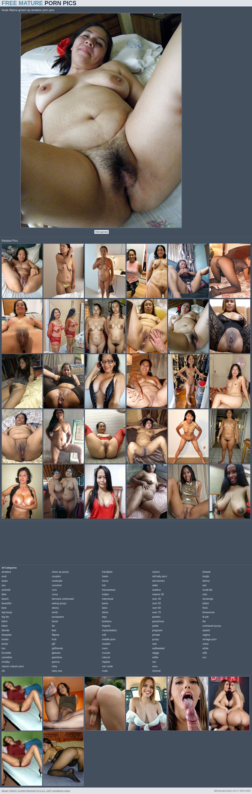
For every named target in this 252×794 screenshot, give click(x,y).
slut (205, 585)
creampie (57, 580)
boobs (5, 639)
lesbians (107, 621)
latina (105, 612)
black (5, 625)
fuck (54, 639)
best (4, 607)
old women (158, 580)
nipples (106, 661)
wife (205, 652)
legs (104, 616)
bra (3, 648)
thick (205, 607)
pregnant (157, 630)
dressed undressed (63, 598)
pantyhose (158, 621)
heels (105, 576)
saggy (155, 652)
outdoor (156, 589)
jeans (105, 603)
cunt (54, 589)
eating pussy (59, 603)
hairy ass (57, 670)
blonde (5, 630)
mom (105, 648)
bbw (4, 594)
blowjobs (7, 634)
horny (105, 580)
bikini (4, 621)
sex (154, 661)
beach (5, 598)
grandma (57, 657)
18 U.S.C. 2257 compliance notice (53, 791)
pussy (155, 639)
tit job (206, 616)
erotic (55, 612)
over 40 (156, 598)
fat (53, 625)
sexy (155, 666)
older (155, 585)
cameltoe (7, 657)
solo (205, 594)
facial (55, 621)
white (205, 648)
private (156, 634)
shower (207, 571)
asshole (6, 589)
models (106, 643)
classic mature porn (13, 666)
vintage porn (210, 639)
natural (106, 657)
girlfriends (57, 648)
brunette (6, 652)
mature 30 (158, 594)
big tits (5, 616)
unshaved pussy (212, 625)
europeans (58, 616)
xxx (204, 657)
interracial (107, 598)
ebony (55, 607)
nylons (156, 571)
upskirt (206, 630)
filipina (55, 634)
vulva (205, 643)
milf (104, 634)
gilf (53, 643)
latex (105, 607)
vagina (206, 634)
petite (155, 625)
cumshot (56, 585)
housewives (109, 589)
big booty (7, 612)
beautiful (6, 603)
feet (54, 630)
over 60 (156, 607)
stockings (208, 598)
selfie (155, 657)
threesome (209, 612)
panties (156, 616)
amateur (6, 571)
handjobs (107, 571)
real (154, 643)
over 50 (156, 603)
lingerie (106, 625)
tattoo (206, 603)
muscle (106, 652)
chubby (6, 661)
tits (204, 621)
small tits (207, 589)
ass (4, 585)
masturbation (109, 630)
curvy (55, 594)
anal (4, 576)
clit (3, 670)
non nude (107, 666)
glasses (56, 652)
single (206, 576)
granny (56, 661)
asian (5, 580)
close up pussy (60, 571)
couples (56, 576)
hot (104, 585)
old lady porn (159, 576)
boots (5, 643)
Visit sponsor (101, 232)
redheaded (158, 648)
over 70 (156, 612)
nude (105, 670)
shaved (156, 670)
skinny (206, 580)
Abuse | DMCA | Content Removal (19, 791)
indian (105, 594)
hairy (54, 666)
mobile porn (109, 639)
